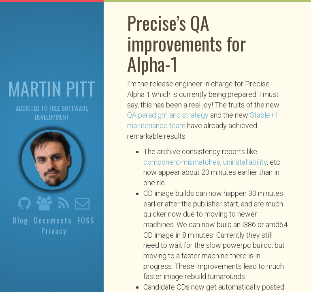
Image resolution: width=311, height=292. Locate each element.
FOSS (86, 220)
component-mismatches (181, 162)
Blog (20, 220)
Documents (53, 220)
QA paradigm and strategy (168, 115)
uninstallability (245, 162)
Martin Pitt (52, 87)
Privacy (54, 230)
